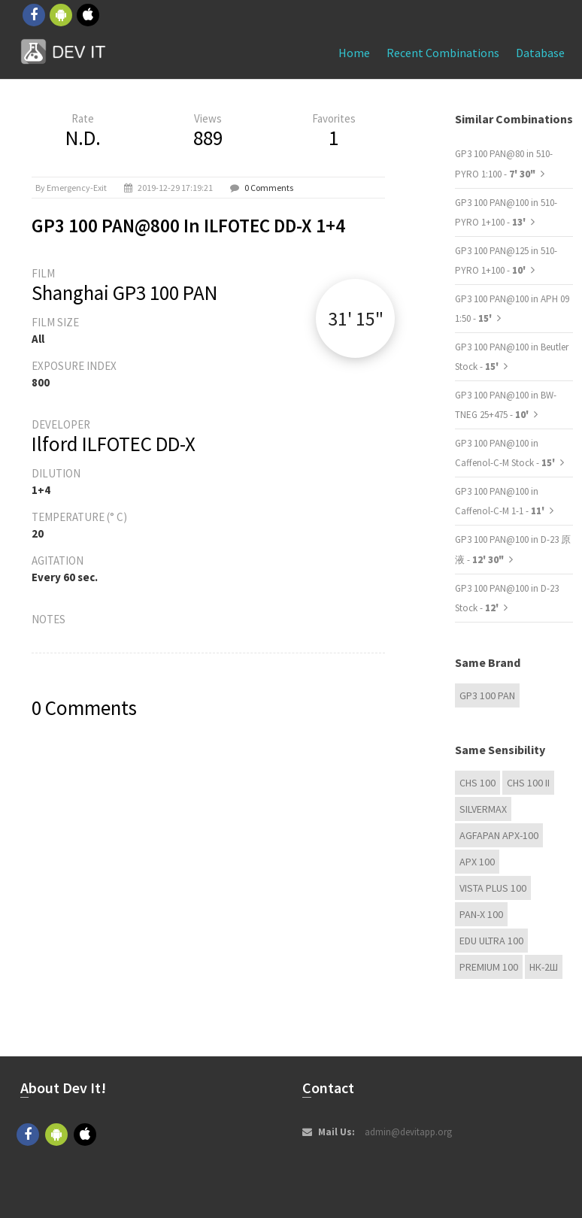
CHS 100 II (528, 782)
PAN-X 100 (481, 914)
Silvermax (483, 809)
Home (354, 52)
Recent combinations (442, 52)
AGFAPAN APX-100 (498, 835)
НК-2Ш (543, 967)
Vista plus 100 (492, 888)
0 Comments (268, 187)
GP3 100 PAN (487, 695)
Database (540, 52)
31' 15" (355, 318)
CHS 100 (477, 782)
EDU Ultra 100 (491, 940)
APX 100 (477, 861)
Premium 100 (488, 967)
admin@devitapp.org (408, 1132)
